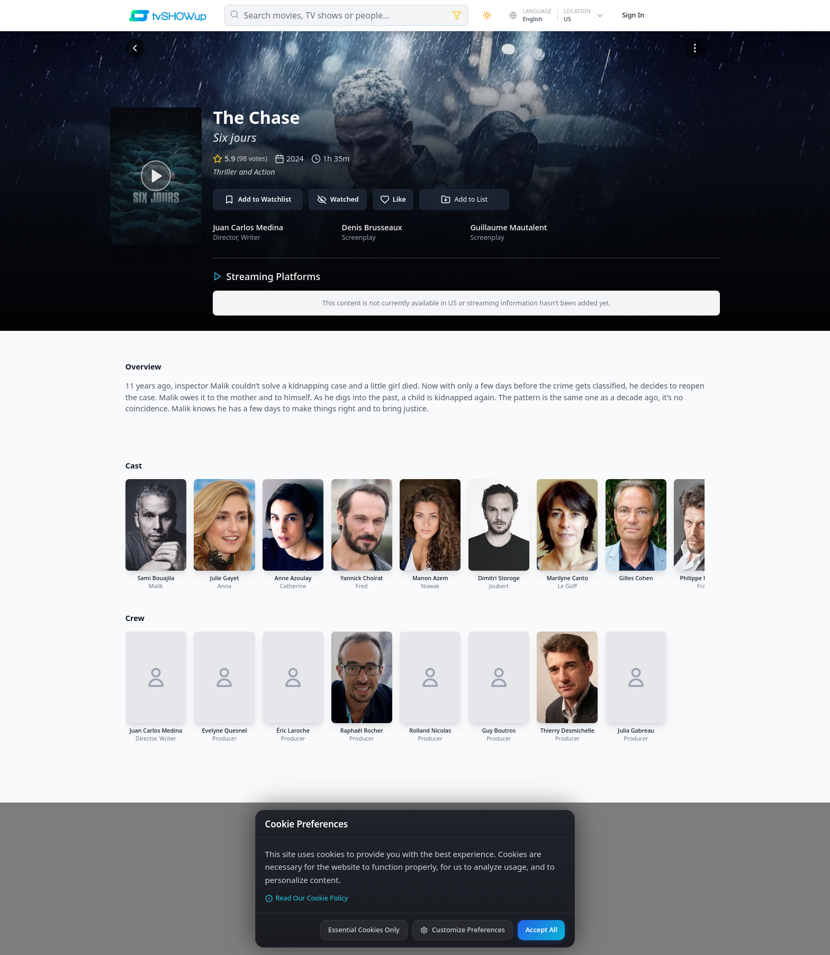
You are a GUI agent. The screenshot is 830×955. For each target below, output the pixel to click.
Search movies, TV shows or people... (317, 15)
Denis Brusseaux (371, 227)
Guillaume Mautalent (508, 227)
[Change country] (556, 15)
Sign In (633, 15)
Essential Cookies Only (364, 929)
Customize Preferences (462, 929)
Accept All (541, 929)
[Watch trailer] (156, 176)
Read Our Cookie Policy (306, 898)
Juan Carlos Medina (248, 227)
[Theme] (487, 15)
